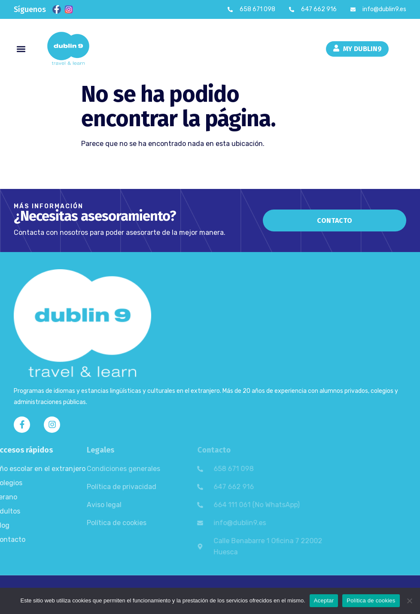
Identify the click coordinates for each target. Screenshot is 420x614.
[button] (21, 49)
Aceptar (324, 600)
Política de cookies (371, 600)
